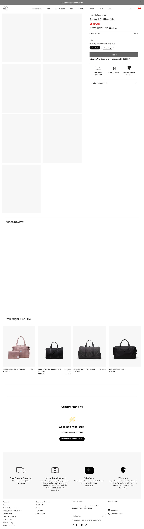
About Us (6, 502)
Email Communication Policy (92, 520)
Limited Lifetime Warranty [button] (129, 73)
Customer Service (42, 502)
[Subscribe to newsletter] (88, 516)
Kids (71, 8)
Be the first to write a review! (72, 439)
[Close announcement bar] (141, 2)
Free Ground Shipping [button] (98, 73)
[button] (126, 8)
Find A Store (40, 513)
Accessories (60, 8)
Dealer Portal (7, 513)
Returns (39, 508)
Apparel (91, 8)
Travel (81, 8)
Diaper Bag (107, 48)
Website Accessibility (10, 508)
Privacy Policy (8, 522)
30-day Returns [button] (113, 72)
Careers (6, 505)
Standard (95, 48)
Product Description (99, 83)
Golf (101, 8)
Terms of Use (7, 519)
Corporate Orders (9, 516)
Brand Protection (9, 525)
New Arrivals (36, 8)
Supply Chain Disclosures (12, 511)
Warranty (39, 511)
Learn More (21, 483)
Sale (109, 8)
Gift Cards (39, 505)
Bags (48, 8)
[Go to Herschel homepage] (5, 8)
